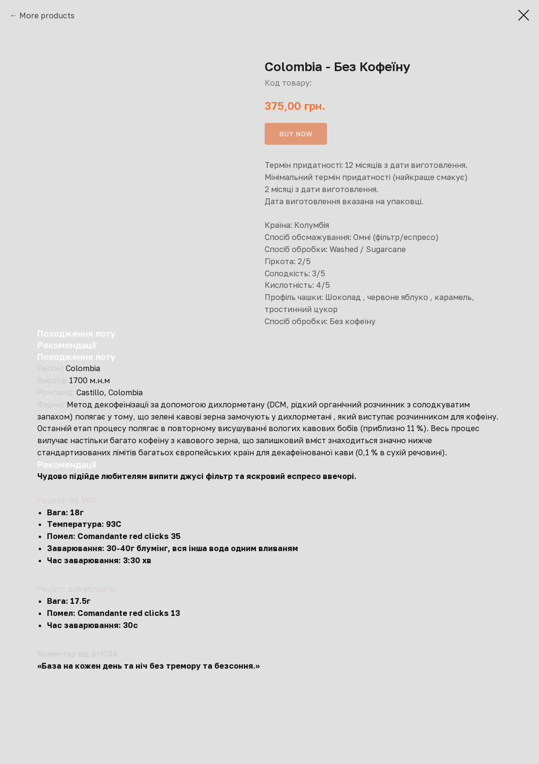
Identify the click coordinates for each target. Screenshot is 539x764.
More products (47, 15)
